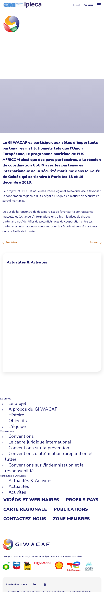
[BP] (6, 566)
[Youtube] (44, 584)
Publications (71, 509)
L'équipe (17, 426)
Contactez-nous (24, 519)
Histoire (16, 415)
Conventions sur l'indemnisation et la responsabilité (44, 468)
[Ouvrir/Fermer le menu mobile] (99, 5)
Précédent (10, 242)
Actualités (18, 486)
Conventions (21, 436)
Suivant (95, 242)
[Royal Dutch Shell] (59, 565)
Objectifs (17, 421)
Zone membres (71, 519)
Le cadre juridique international (39, 442)
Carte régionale (25, 509)
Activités (17, 492)
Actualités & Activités (30, 481)
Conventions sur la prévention (38, 448)
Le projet (17, 403)
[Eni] (27, 565)
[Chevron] (16, 565)
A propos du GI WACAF (32, 409)
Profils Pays (82, 500)
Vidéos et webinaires (31, 500)
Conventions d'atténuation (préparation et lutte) (49, 456)
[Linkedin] (34, 584)
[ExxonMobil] (42, 563)
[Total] (73, 566)
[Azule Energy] (89, 566)
